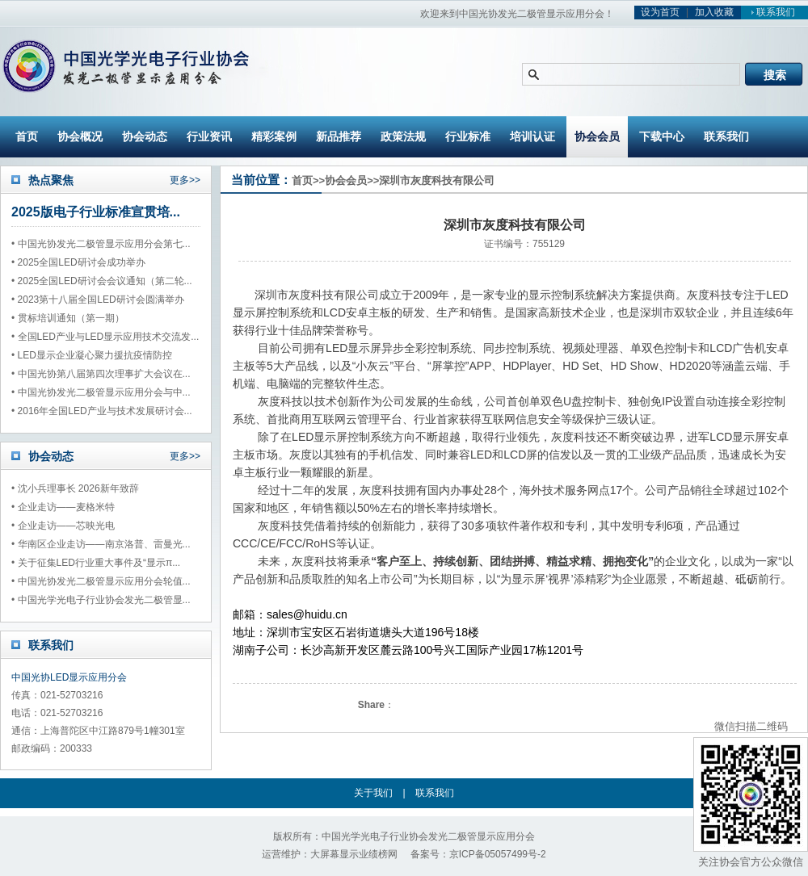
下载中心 (661, 136)
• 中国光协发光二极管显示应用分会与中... (101, 392)
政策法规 (403, 136)
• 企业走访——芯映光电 (63, 525)
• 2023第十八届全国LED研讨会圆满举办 (97, 299)
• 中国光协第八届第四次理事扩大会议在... (101, 373)
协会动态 (144, 136)
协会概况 (80, 136)
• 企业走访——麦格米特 (63, 507)
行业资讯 (209, 136)
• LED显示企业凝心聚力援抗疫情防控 (91, 355)
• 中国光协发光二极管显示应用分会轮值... (101, 581)
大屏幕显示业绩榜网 (354, 854)
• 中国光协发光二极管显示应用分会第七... (101, 243)
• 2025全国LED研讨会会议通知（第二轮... (101, 281)
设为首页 (660, 12)
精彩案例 (274, 136)
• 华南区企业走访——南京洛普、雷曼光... (101, 544)
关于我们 (373, 792)
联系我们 (771, 12)
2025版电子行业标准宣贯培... (95, 212)
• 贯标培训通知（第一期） (67, 318)
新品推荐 (338, 136)
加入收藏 (714, 12)
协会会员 (597, 136)
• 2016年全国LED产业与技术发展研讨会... (101, 411)
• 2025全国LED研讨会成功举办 (78, 262)
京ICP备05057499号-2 (497, 854)
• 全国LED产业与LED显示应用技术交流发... (105, 336)
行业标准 (467, 136)
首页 (26, 136)
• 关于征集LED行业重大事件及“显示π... (95, 562)
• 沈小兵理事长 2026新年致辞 (75, 488)
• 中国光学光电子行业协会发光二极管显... (101, 600)
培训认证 (532, 136)
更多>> (185, 180)
